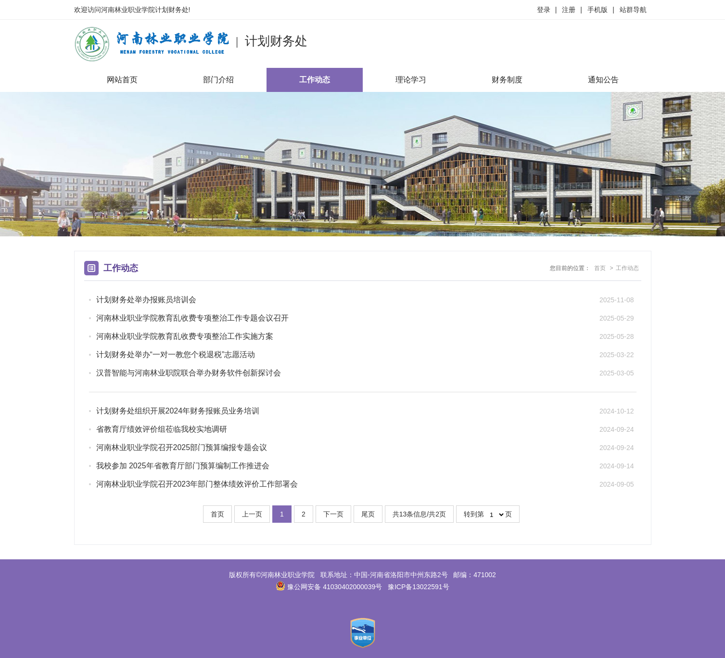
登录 (543, 9)
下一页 (333, 514)
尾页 (368, 514)
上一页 (252, 514)
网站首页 (122, 80)
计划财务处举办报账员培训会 (146, 300)
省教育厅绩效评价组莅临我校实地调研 (161, 429)
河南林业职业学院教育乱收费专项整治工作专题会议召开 (192, 318)
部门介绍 (218, 80)
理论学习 (410, 80)
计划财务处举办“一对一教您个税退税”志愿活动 (175, 354)
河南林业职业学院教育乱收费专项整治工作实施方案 (184, 336)
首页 (600, 268)
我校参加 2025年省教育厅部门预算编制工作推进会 (182, 466)
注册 (568, 9)
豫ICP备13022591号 (418, 587)
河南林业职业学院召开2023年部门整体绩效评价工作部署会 (197, 484)
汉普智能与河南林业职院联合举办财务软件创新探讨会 (188, 373)
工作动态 (314, 80)
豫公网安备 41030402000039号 (329, 587)
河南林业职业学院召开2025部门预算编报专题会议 (181, 447)
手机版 (597, 9)
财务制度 (507, 80)
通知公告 (603, 80)
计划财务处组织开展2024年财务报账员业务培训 (178, 411)
